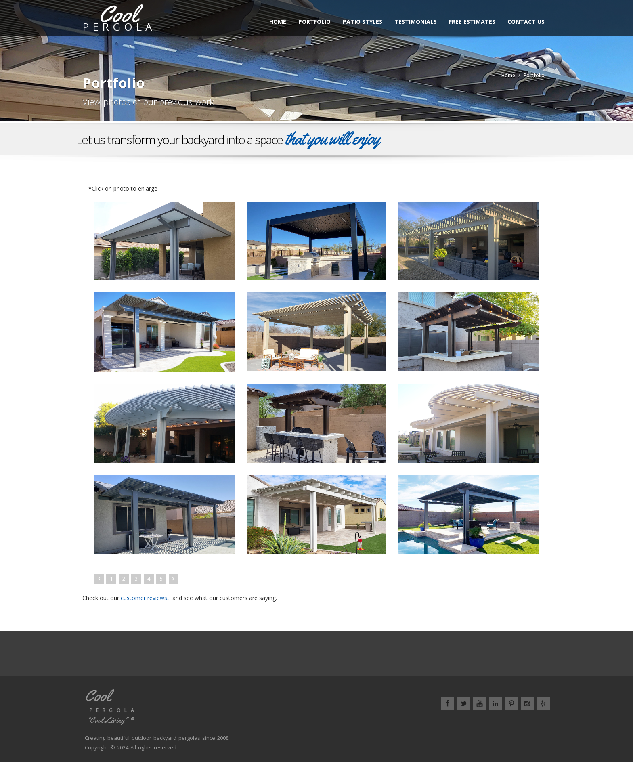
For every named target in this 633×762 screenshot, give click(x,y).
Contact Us (526, 21)
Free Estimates (472, 21)
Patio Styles (362, 21)
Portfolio (314, 21)
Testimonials (415, 21)
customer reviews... (146, 598)
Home (277, 21)
